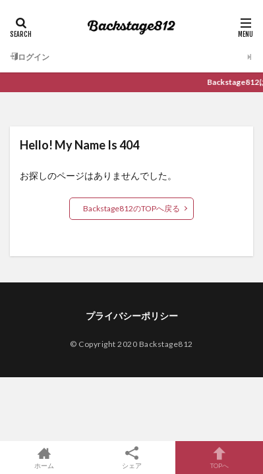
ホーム (44, 457)
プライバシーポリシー (132, 315)
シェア (131, 457)
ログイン (29, 57)
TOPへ (219, 457)
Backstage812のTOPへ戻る (131, 208)
